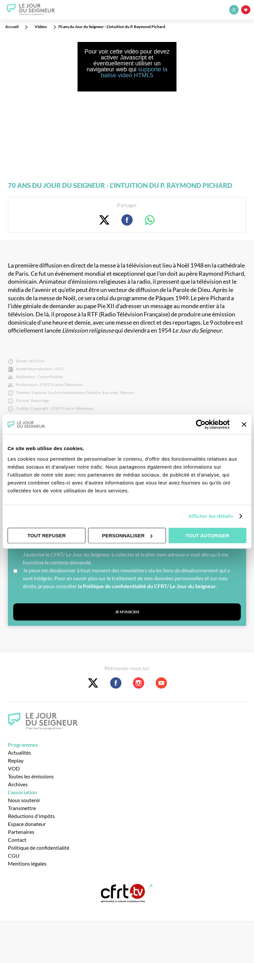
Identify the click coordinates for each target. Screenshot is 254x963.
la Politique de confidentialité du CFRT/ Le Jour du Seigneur (147, 586)
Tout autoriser (207, 535)
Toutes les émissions (31, 776)
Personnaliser (127, 535)
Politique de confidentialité (38, 847)
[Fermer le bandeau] (244, 424)
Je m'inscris (127, 611)
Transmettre (22, 808)
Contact (17, 840)
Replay (15, 760)
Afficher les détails (210, 516)
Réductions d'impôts (31, 816)
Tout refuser (46, 535)
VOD (14, 768)
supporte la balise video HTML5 (134, 72)
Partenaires (21, 832)
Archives (18, 784)
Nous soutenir (24, 800)
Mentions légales (27, 863)
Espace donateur (27, 824)
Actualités (19, 752)
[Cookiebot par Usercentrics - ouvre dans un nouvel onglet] (201, 424)
